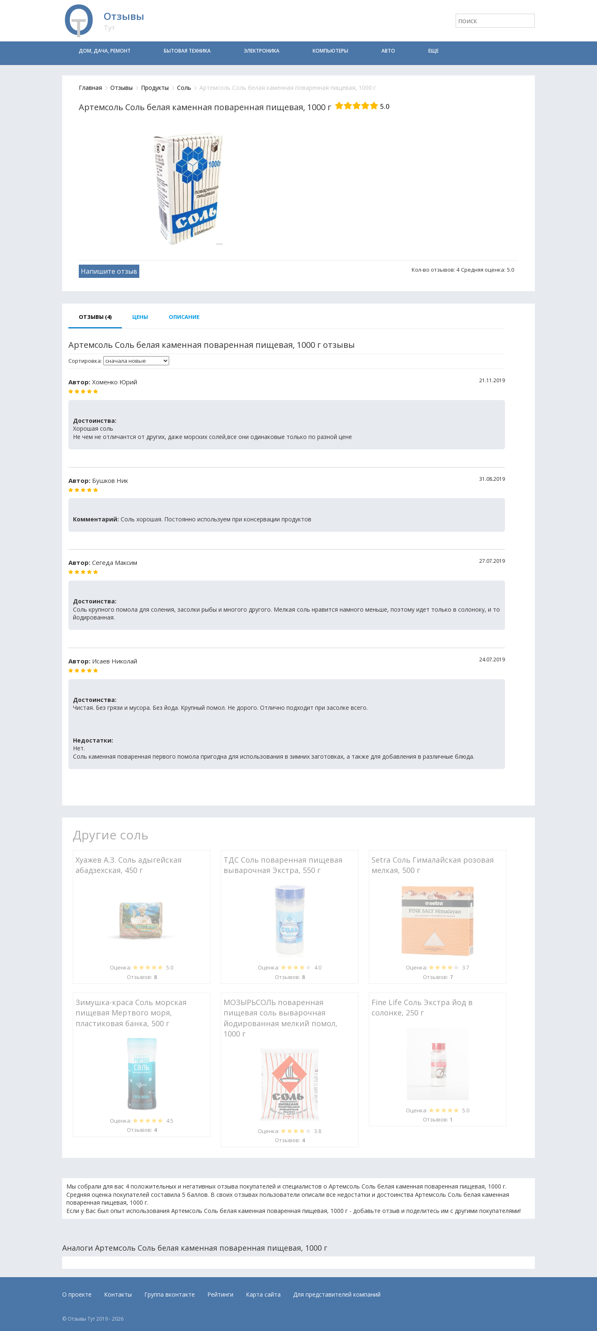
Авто (388, 50)
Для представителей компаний (337, 1294)
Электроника (261, 50)
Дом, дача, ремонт (105, 50)
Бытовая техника (187, 50)
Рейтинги (220, 1294)
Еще (433, 50)
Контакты (118, 1294)
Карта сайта (263, 1294)
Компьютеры (330, 50)
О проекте (77, 1294)
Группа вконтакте (169, 1294)
